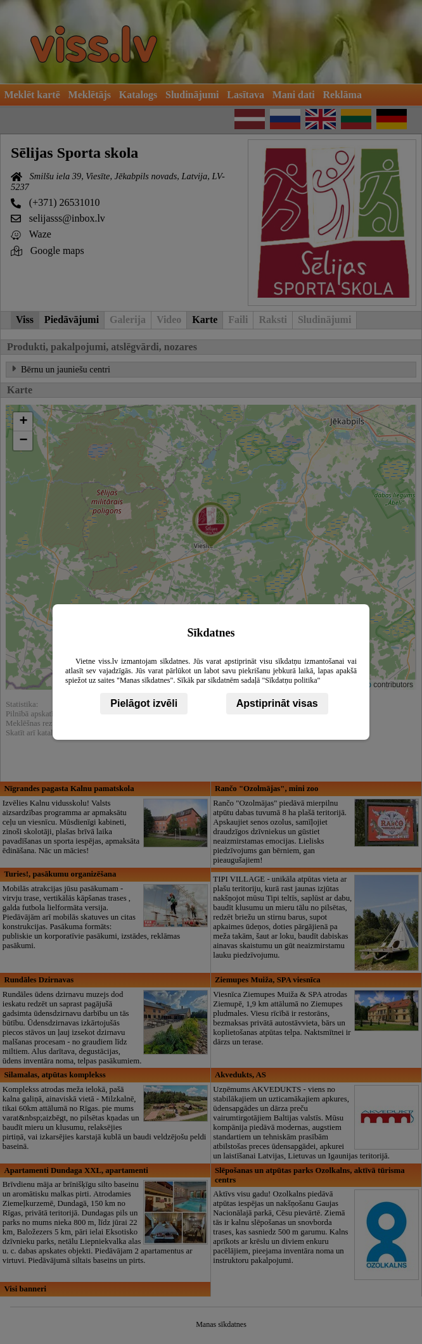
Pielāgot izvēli (143, 703)
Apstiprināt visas (277, 703)
